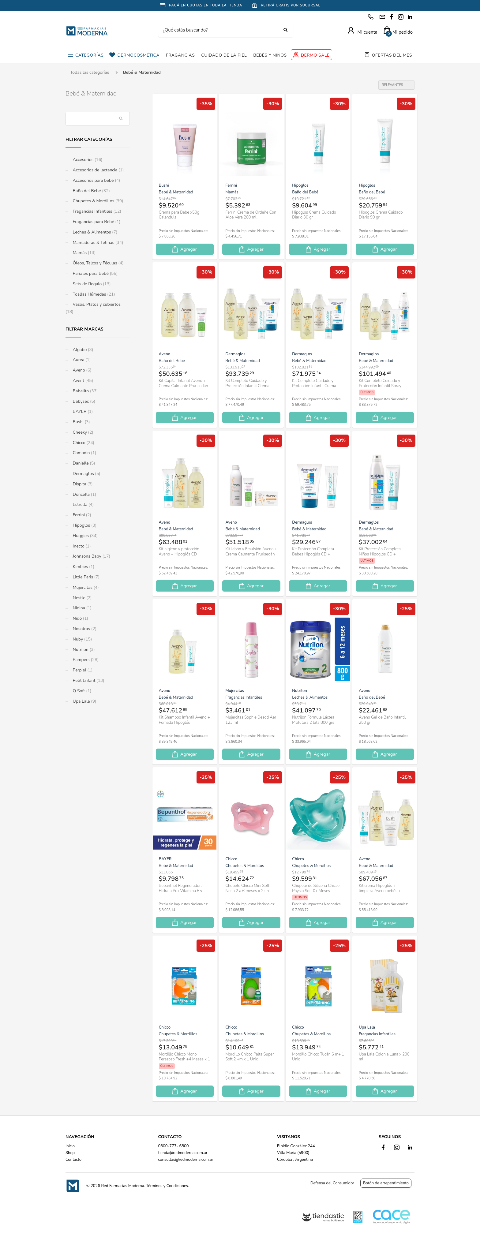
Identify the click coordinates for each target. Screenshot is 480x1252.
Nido (80, 618)
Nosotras (84, 629)
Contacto (73, 1159)
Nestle (82, 598)
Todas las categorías (89, 72)
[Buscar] (221, 30)
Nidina (82, 608)
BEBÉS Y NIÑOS (270, 55)
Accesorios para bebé (96, 180)
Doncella (84, 494)
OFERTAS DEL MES (392, 55)
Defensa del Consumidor (332, 1183)
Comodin (84, 453)
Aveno (82, 370)
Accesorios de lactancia (98, 170)
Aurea (81, 360)
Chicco (83, 443)
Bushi (81, 422)
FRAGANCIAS (180, 55)
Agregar (184, 249)
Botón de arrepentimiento (386, 1183)
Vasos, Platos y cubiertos (93, 308)
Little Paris (85, 577)
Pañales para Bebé (95, 273)
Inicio (70, 1146)
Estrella (83, 504)
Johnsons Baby (91, 556)
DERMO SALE (315, 55)
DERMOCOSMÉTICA (138, 55)
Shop (70, 1153)
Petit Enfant (88, 680)
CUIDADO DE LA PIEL (224, 55)
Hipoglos (84, 525)
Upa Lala (84, 701)
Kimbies (83, 567)
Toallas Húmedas (93, 294)
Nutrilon (83, 649)
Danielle (83, 463)
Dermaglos (86, 474)
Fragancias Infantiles (96, 211)
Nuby (82, 639)
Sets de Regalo (91, 284)
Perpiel (82, 670)
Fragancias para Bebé (96, 222)
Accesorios (87, 160)
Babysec (83, 401)
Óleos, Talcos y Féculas (98, 263)
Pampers (85, 660)
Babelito (85, 391)
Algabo (82, 350)
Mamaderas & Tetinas (97, 242)
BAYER (82, 411)
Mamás (84, 253)
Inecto (81, 546)
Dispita (82, 484)
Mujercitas (85, 587)
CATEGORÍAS (89, 55)
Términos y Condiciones (167, 1186)
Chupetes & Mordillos (97, 201)
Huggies (85, 536)
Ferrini (81, 515)
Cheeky (82, 432)
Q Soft (81, 691)
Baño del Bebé (91, 191)
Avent (82, 380)
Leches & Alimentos (94, 232)
